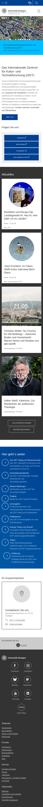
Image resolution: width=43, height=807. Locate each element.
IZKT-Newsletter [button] (20, 157)
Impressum (6, 747)
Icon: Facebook (14, 665)
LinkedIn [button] (20, 138)
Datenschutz (7, 750)
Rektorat (5, 791)
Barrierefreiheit (7, 753)
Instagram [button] (20, 144)
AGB (3, 758)
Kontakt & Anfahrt (9, 769)
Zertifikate (6, 755)
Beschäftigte (7, 731)
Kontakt (21, 645)
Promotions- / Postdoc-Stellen (14, 778)
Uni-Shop (5, 780)
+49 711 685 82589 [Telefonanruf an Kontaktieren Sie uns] (17, 620)
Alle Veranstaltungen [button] (21, 423)
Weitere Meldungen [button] (21, 429)
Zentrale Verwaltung (10, 800)
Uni (3, 3)
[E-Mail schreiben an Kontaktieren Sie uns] (14, 624)
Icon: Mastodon (27, 679)
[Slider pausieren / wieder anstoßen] (10, 39)
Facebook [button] (20, 151)
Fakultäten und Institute (11, 794)
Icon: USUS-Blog (21, 707)
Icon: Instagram (28, 665)
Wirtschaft (6, 736)
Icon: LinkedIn (27, 693)
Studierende (6, 728)
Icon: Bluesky (14, 679)
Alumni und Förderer (10, 733)
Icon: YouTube (15, 693)
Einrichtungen (7, 797)
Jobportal (6, 775)
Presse (4, 772)
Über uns (10, 117)
